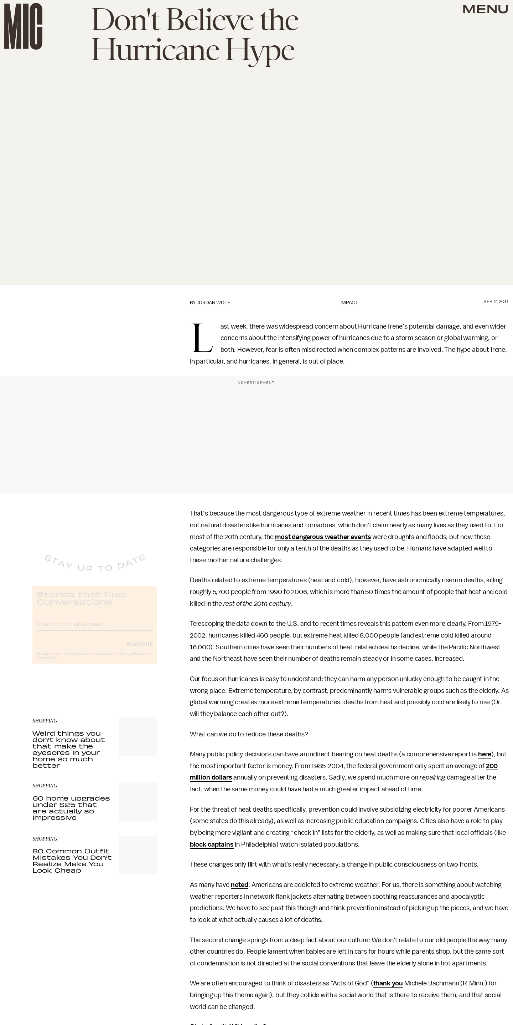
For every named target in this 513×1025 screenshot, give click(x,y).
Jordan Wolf (213, 302)
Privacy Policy (47, 663)
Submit (139, 649)
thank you (388, 983)
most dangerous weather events (323, 537)
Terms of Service (132, 659)
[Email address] (95, 628)
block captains (212, 844)
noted (239, 884)
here (484, 754)
